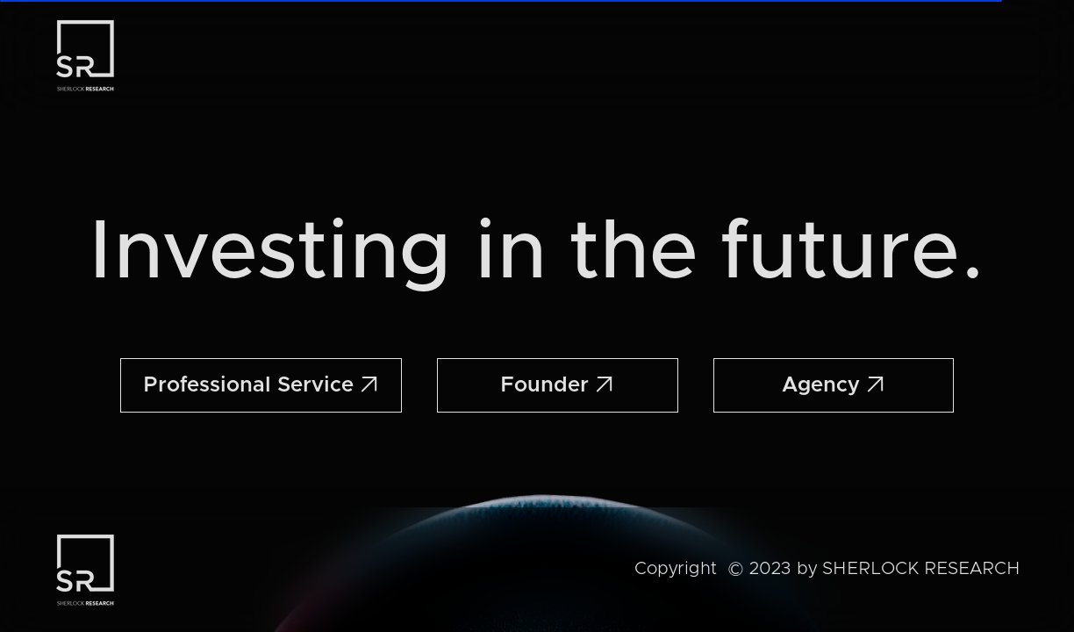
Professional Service (261, 385)
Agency (833, 385)
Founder (557, 385)
